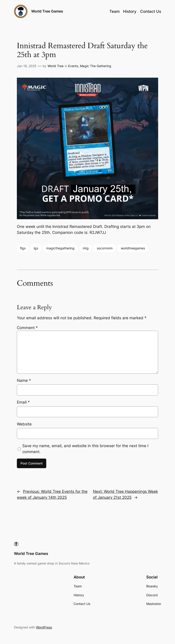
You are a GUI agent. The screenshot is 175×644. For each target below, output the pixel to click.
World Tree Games (47, 11)
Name (24, 380)
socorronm (105, 248)
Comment (27, 327)
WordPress (44, 627)
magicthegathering (60, 248)
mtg (86, 248)
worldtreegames (133, 248)
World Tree (56, 66)
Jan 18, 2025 (26, 66)
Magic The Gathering (95, 66)
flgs (23, 248)
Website (24, 424)
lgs (36, 248)
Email (23, 402)
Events (73, 66)
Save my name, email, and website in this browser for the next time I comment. (85, 448)
